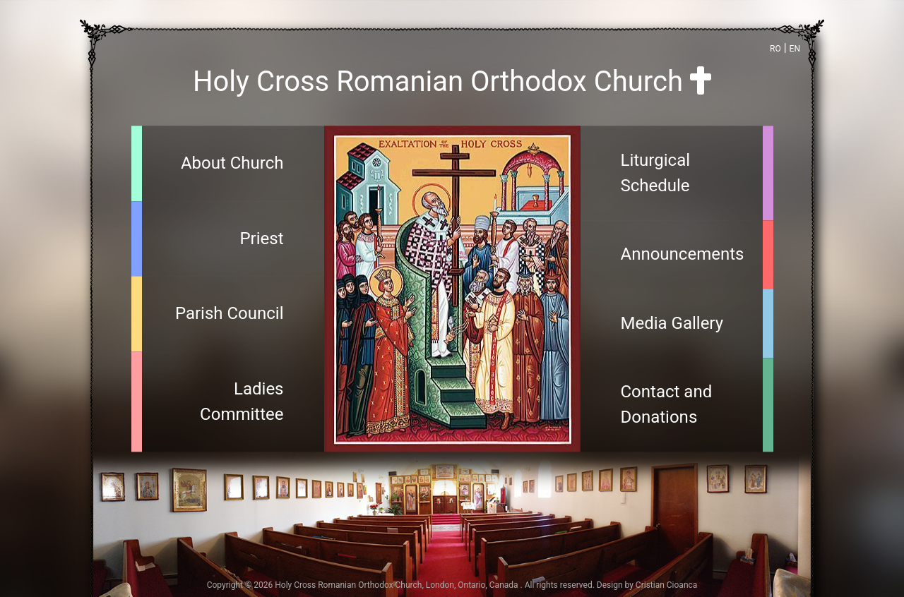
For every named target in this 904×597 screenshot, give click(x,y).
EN (795, 49)
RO (775, 49)
